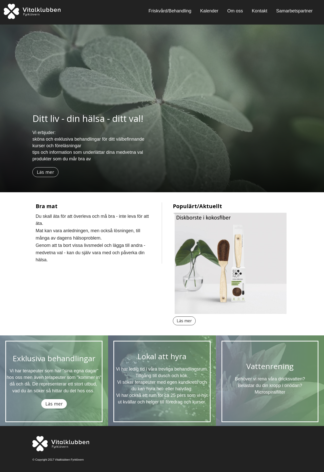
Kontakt (259, 10)
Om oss (235, 10)
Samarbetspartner (294, 10)
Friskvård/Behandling (170, 10)
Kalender (209, 10)
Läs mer (45, 172)
